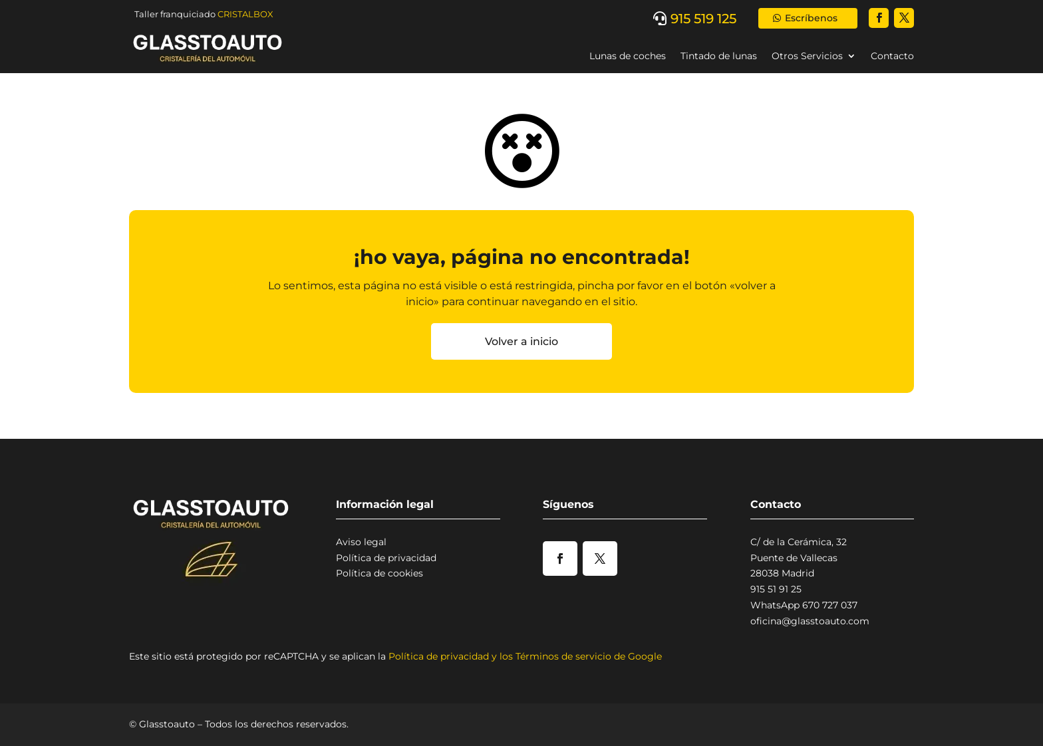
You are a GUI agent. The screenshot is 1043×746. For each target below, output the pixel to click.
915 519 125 (703, 19)
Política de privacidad (386, 558)
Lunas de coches (627, 56)
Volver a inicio (521, 341)
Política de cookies (379, 573)
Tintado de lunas (718, 56)
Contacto (892, 56)
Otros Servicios (807, 56)
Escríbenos (811, 18)
